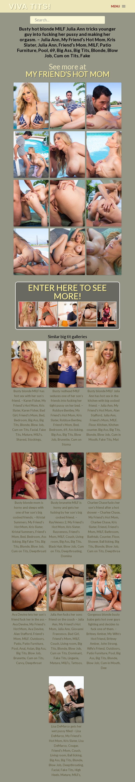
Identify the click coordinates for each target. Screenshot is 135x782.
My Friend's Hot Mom (67, 74)
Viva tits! (30, 6)
